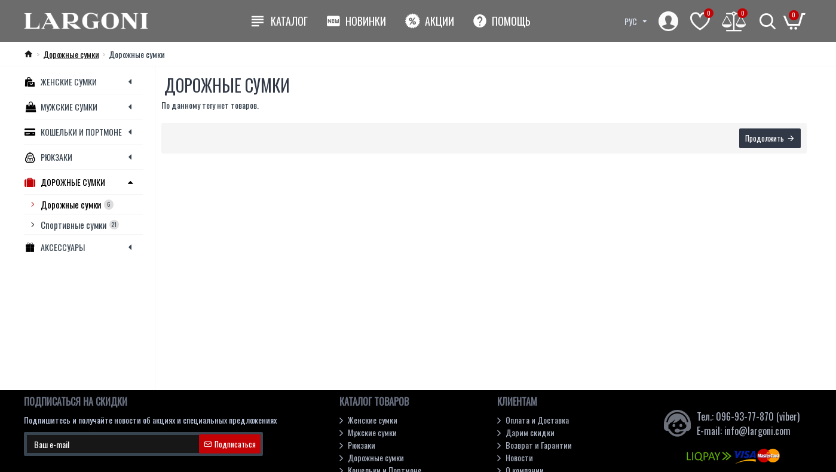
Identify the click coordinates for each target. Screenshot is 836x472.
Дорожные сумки (71, 54)
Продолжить (764, 139)
